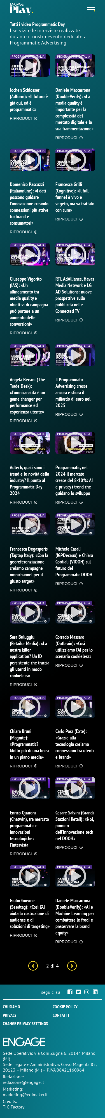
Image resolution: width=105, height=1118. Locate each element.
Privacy (10, 1015)
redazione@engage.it (23, 1082)
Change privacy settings (25, 1023)
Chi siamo (11, 1006)
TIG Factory (13, 1107)
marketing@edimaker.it (25, 1094)
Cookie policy (65, 1006)
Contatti (61, 1015)
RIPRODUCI (21, 118)
